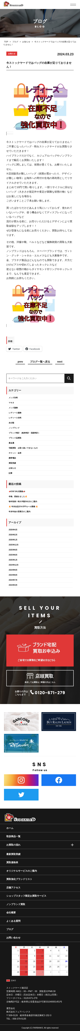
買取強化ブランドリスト (19, 879)
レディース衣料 (15, 418)
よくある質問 (13, 921)
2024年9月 (13, 570)
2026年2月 (13, 535)
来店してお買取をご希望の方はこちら (40, 678)
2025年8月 (13, 555)
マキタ (11, 403)
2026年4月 (13, 530)
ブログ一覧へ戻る (40, 361)
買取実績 (12, 463)
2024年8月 (13, 575)
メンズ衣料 (13, 398)
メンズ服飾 (13, 408)
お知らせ (12, 468)
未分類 (11, 423)
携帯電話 (12, 458)
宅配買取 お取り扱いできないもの (23, 448)
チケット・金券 (15, 453)
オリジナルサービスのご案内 (21, 870)
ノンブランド (14, 428)
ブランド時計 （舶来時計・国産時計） (24, 433)
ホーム (9, 828)
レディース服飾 (15, 413)
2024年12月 (13, 565)
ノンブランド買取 (15, 904)
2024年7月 (13, 580)
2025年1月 (13, 560)
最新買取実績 (13, 854)
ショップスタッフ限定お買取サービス (26, 895)
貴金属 (11, 443)
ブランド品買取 (15, 438)
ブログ (9, 929)
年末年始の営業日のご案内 (19, 512)
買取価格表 (12, 862)
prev (20, 361)
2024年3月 (13, 585)
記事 (10, 473)
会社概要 (11, 912)
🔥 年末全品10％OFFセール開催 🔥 (23, 507)
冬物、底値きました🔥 (18, 496)
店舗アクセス (13, 887)
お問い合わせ (13, 937)
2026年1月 (13, 540)
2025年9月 (13, 550)
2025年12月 (13, 545)
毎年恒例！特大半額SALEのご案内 (23, 501)
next (59, 361)
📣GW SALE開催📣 (17, 491)
